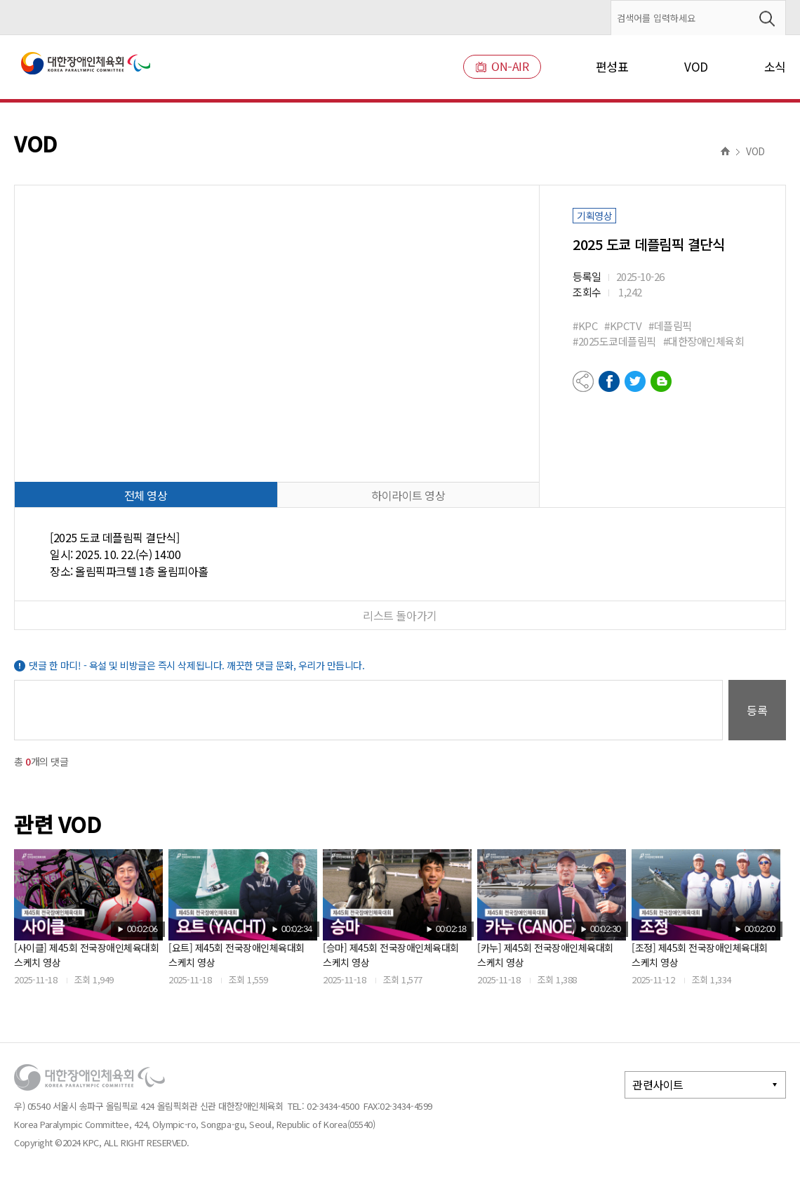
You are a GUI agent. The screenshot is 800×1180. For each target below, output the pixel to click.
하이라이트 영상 (408, 495)
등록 (757, 710)
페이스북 (609, 381)
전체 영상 (146, 495)
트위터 (635, 381)
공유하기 (583, 381)
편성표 (612, 66)
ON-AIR (502, 66)
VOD (696, 66)
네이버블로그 (661, 381)
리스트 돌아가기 (399, 615)
